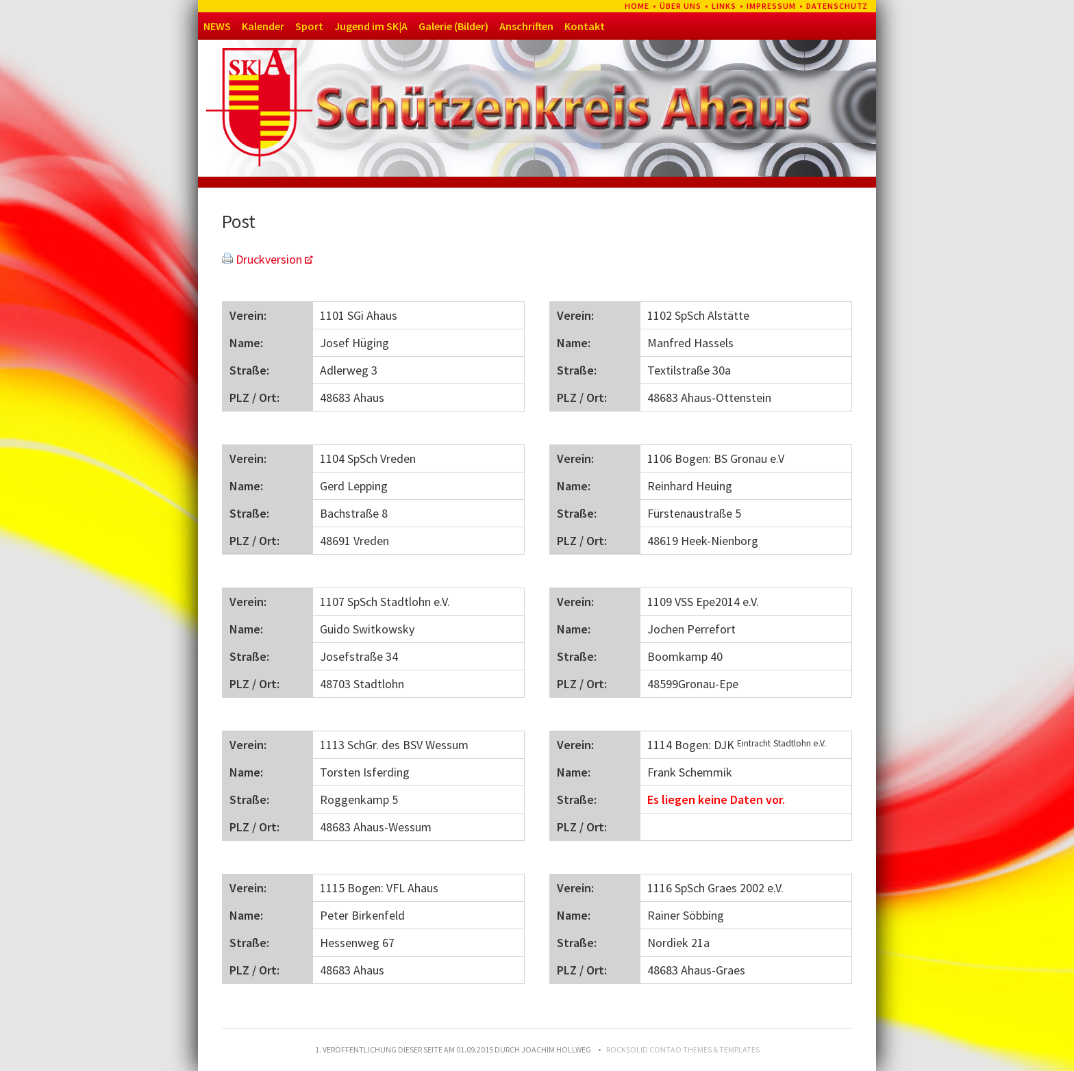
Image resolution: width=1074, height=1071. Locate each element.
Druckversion (269, 259)
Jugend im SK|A (371, 26)
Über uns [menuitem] (680, 6)
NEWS (217, 26)
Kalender (263, 26)
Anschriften (526, 26)
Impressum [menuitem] (771, 6)
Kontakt (584, 26)
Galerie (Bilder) (453, 26)
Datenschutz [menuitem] (837, 6)
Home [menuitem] (637, 6)
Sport (309, 26)
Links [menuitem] (724, 6)
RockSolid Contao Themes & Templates (683, 1049)
